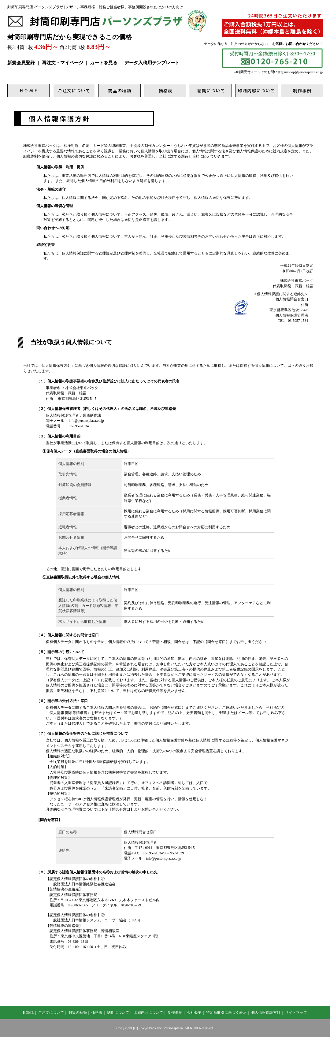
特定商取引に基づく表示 (226, 1012)
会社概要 (194, 1012)
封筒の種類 (78, 1012)
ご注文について (51, 1012)
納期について (118, 1012)
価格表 (96, 1012)
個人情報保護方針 (265, 1012)
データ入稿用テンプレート (152, 62)
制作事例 (175, 1012)
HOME (28, 1012)
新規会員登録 (21, 62)
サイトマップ (296, 1012)
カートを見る (103, 62)
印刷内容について (148, 1012)
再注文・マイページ (62, 62)
